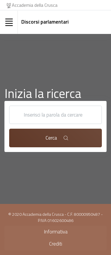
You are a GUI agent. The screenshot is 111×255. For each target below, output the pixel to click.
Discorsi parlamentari (45, 22)
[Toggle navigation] (9, 22)
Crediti (55, 244)
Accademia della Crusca (31, 5)
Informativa (55, 232)
